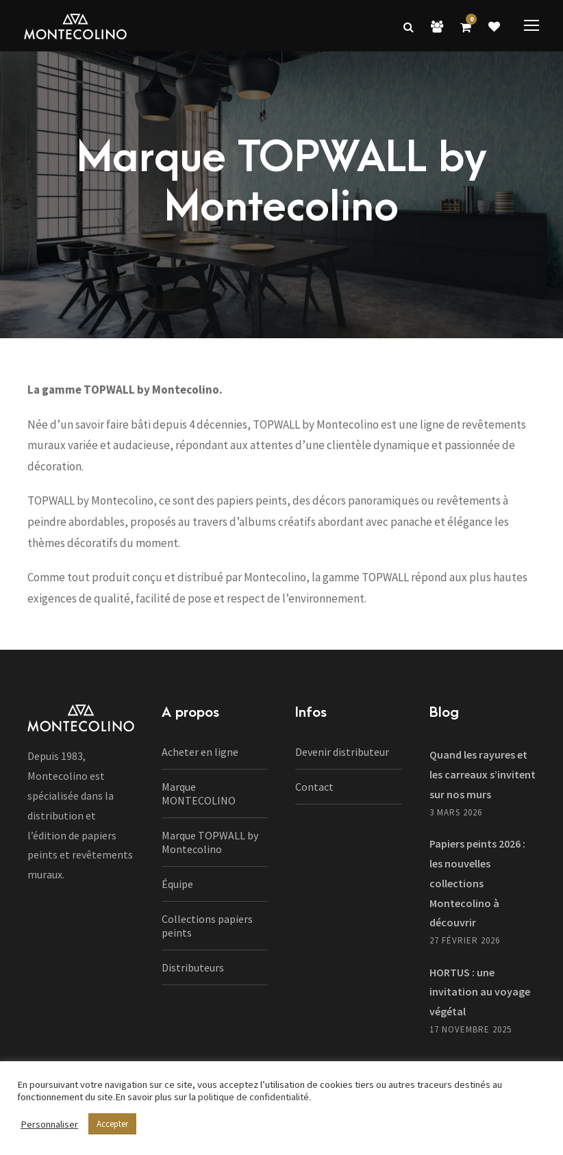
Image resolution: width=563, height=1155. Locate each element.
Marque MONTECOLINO (199, 793)
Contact (314, 787)
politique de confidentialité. (254, 1097)
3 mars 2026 (455, 812)
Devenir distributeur (342, 752)
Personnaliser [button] (49, 1124)
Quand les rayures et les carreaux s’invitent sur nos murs (482, 774)
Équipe (177, 884)
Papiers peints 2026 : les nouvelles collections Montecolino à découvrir (477, 883)
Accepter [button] (112, 1124)
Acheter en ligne (200, 752)
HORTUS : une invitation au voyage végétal (479, 992)
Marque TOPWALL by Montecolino (210, 842)
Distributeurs (193, 967)
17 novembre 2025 (470, 1029)
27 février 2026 (464, 940)
